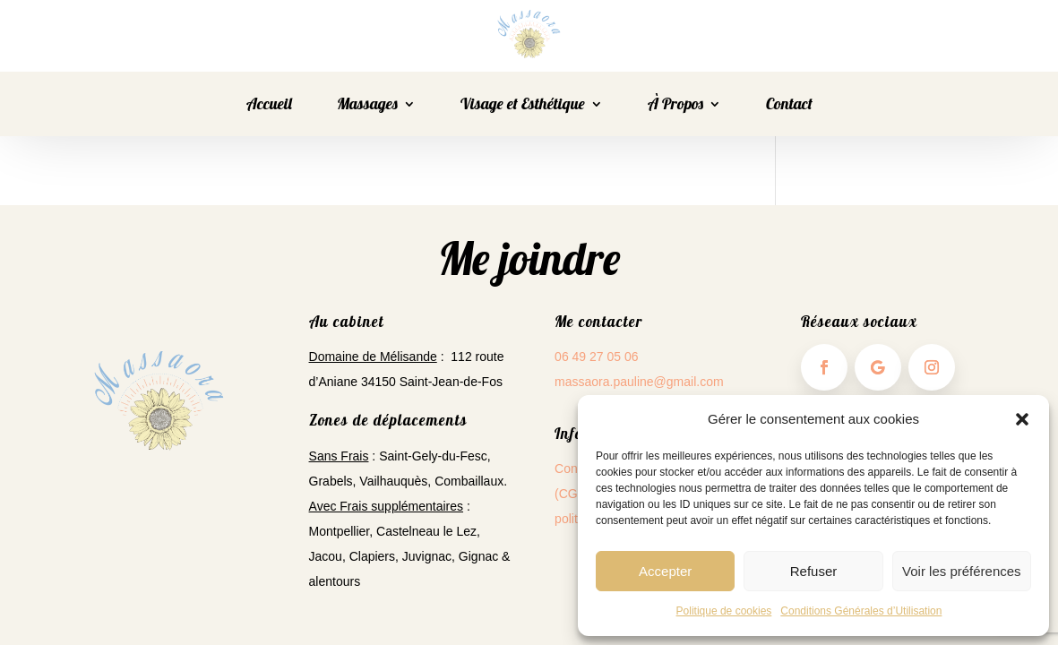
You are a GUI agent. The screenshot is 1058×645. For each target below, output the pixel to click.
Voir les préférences (961, 571)
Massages (367, 106)
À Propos (675, 106)
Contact (789, 106)
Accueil (269, 106)
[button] (1022, 419)
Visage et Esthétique (522, 106)
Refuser (814, 571)
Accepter (665, 571)
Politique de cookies (724, 611)
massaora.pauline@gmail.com (639, 381)
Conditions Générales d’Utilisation (861, 611)
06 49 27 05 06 (596, 356)
